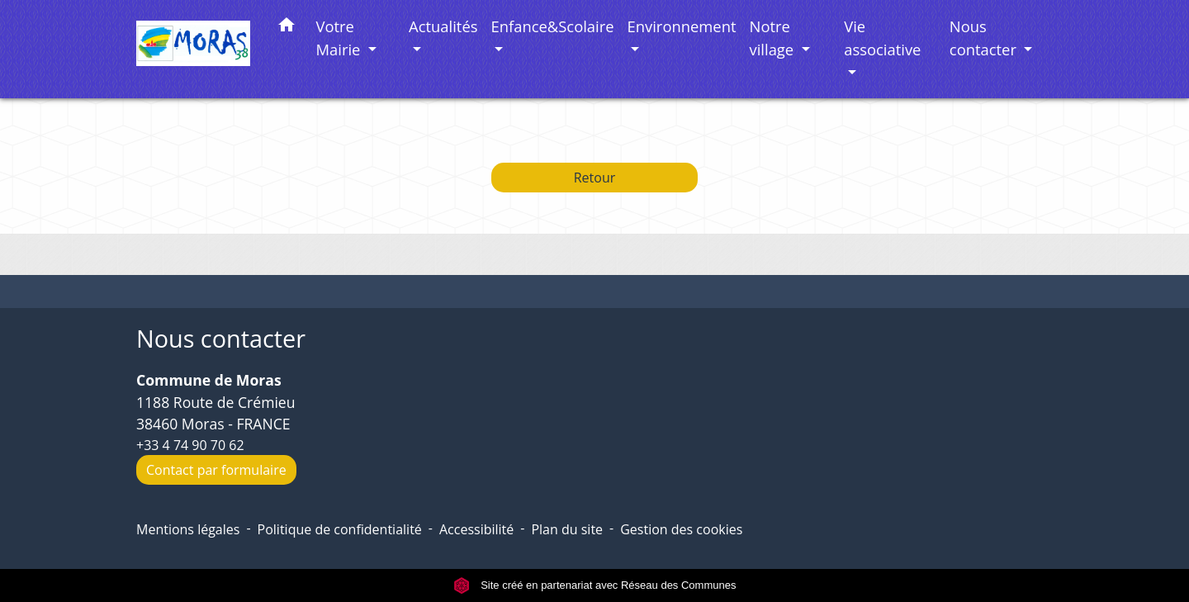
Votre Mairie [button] (340, 37)
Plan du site (567, 529)
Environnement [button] (682, 26)
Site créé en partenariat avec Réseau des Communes (595, 585)
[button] (286, 27)
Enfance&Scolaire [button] (552, 26)
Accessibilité (476, 529)
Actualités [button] (443, 26)
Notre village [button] (774, 37)
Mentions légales (187, 529)
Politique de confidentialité (340, 529)
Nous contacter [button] (985, 37)
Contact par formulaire (216, 470)
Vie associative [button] (882, 37)
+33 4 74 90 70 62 (190, 445)
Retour (595, 177)
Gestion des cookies (681, 529)
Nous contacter (221, 339)
